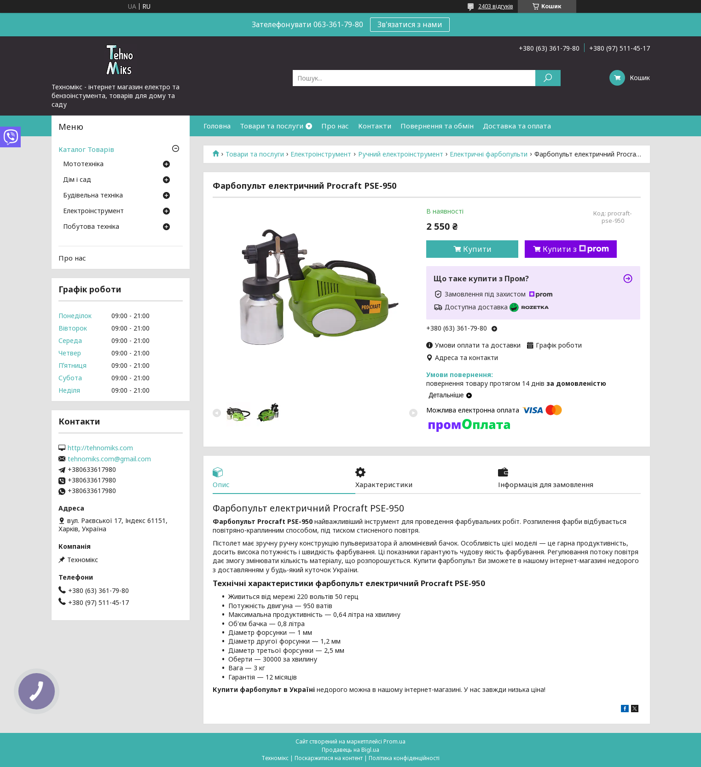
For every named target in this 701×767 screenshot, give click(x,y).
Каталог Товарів (86, 149)
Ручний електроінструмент (400, 154)
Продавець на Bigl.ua (350, 750)
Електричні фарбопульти (488, 154)
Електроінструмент (320, 154)
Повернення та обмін (437, 125)
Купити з (576, 249)
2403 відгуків (495, 6)
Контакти (374, 125)
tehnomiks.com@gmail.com (109, 459)
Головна (217, 125)
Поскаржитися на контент (329, 758)
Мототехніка (83, 164)
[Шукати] (548, 78)
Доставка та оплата (517, 125)
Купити (477, 249)
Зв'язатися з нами (409, 24)
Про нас (335, 125)
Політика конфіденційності (404, 758)
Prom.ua (394, 741)
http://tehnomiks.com (100, 448)
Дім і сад (77, 180)
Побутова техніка (91, 227)
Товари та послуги (271, 125)
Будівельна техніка (93, 195)
